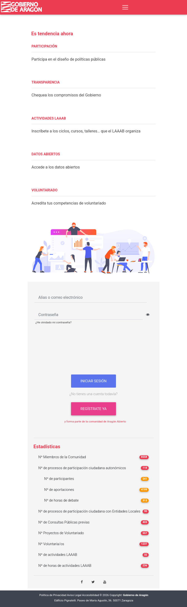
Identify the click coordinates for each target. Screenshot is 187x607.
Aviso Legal (74, 595)
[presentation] (93, 351)
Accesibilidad (90, 595)
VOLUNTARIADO (44, 190)
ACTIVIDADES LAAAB (48, 118)
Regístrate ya (93, 408)
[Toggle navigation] (125, 7)
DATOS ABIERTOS (45, 154)
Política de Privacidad (52, 595)
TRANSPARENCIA (45, 82)
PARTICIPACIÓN (44, 46)
